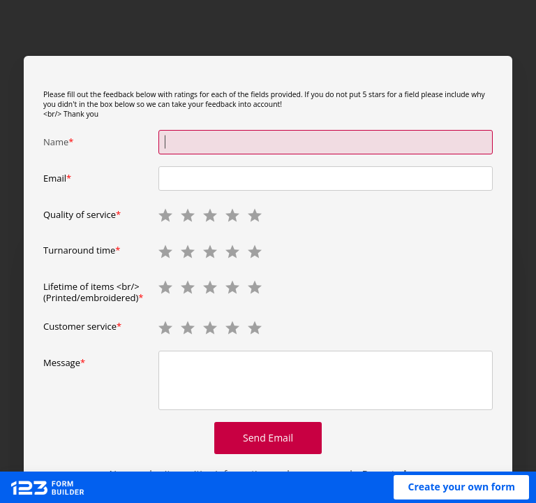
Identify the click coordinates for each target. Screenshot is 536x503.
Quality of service (79, 214)
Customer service (80, 326)
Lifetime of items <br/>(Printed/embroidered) (91, 291)
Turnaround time (79, 250)
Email (54, 178)
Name (55, 142)
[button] (461, 487)
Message (61, 362)
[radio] (164, 214)
